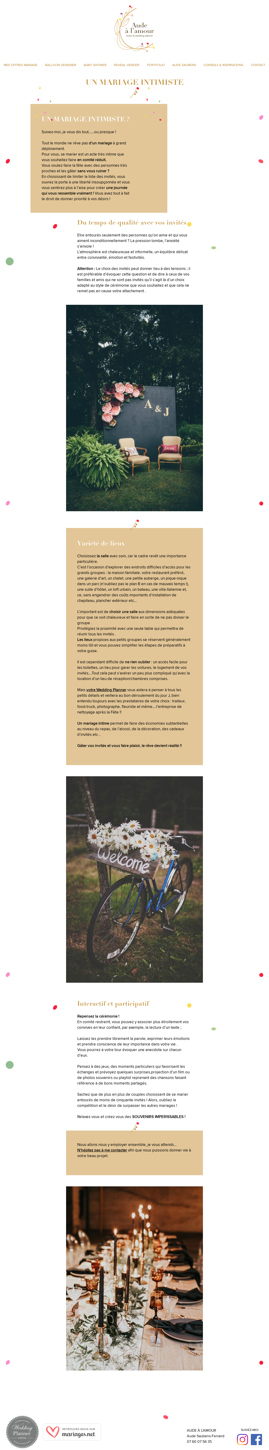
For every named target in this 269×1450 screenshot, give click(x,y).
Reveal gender (126, 65)
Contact (258, 65)
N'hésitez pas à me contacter (102, 1150)
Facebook (256, 1439)
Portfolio (156, 65)
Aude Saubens (184, 65)
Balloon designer (60, 65)
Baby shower (95, 65)
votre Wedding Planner (106, 690)
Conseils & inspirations (223, 65)
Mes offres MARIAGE (20, 65)
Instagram (242, 1439)
